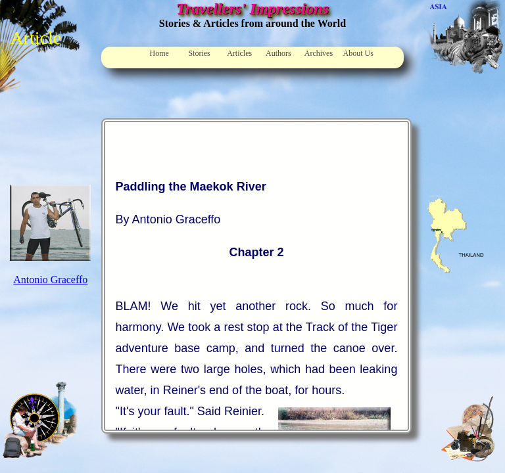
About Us (358, 53)
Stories (199, 53)
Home (159, 53)
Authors (278, 53)
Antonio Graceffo (50, 279)
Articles (239, 53)
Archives (318, 53)
